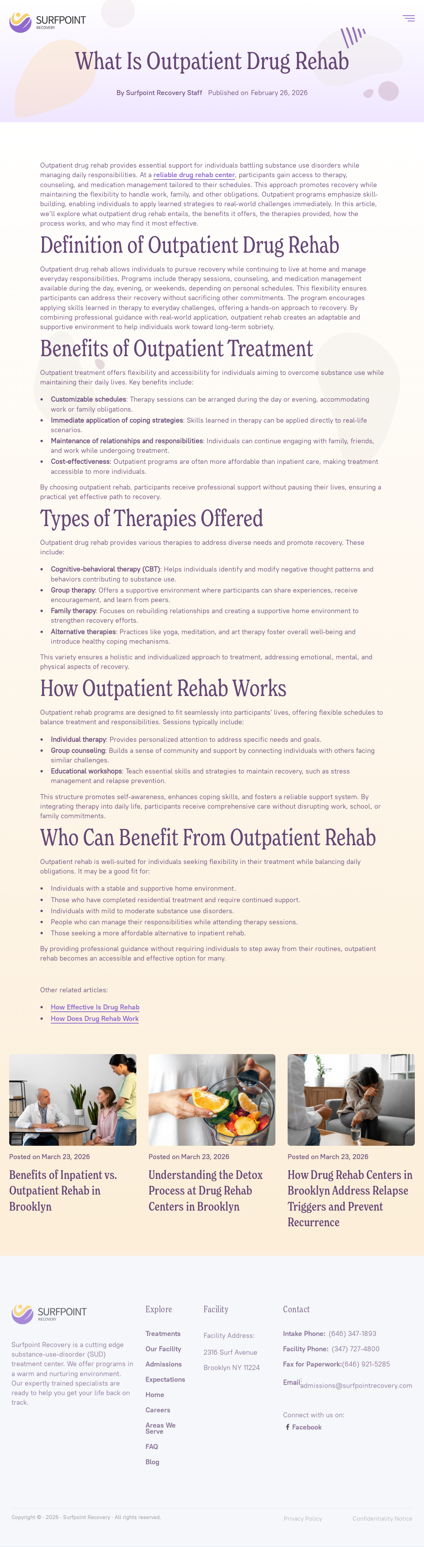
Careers (158, 1418)
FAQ (152, 1454)
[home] (47, 22)
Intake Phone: (329, 1341)
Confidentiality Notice (383, 1518)
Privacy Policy (303, 1518)
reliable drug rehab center (194, 175)
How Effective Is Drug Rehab (95, 1007)
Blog (152, 1469)
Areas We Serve (161, 1436)
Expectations (165, 1387)
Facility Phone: (331, 1356)
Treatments (163, 1341)
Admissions (164, 1372)
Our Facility (163, 1356)
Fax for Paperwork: (336, 1372)
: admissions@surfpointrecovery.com (348, 1390)
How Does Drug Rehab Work (95, 1018)
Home (155, 1402)
